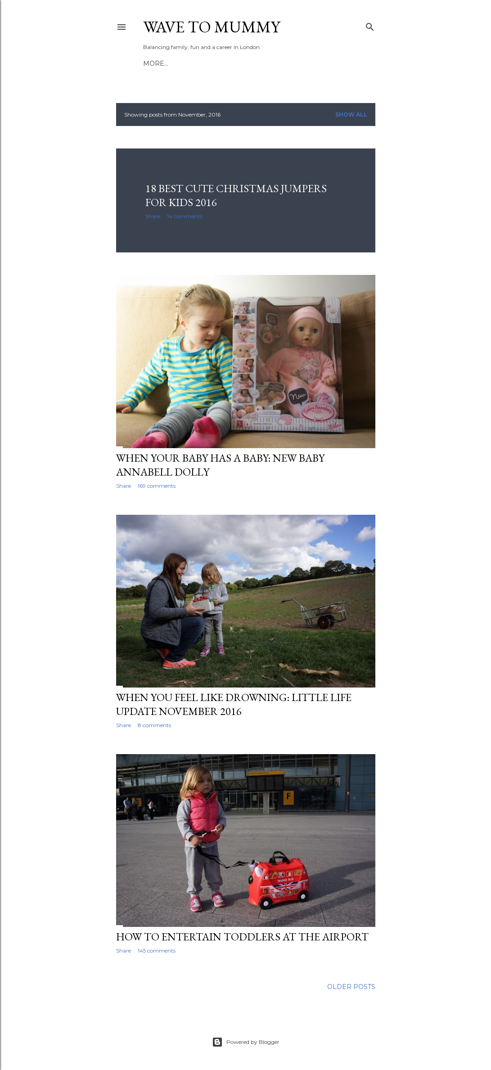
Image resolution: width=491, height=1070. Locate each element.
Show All (351, 114)
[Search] (370, 25)
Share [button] (152, 216)
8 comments (154, 725)
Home (154, 63)
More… (270, 63)
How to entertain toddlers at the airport (242, 937)
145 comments (157, 950)
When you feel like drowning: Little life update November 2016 (233, 704)
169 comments (157, 485)
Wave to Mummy (211, 26)
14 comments (184, 216)
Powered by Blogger (245, 1042)
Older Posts (351, 987)
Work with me (225, 63)
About (181, 63)
